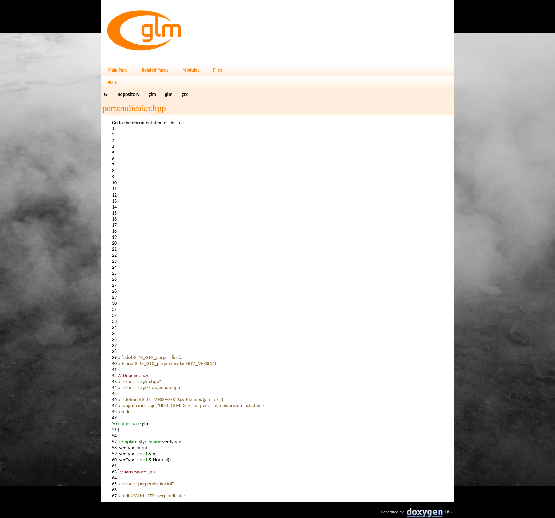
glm (152, 94)
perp (141, 448)
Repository (129, 94)
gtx (184, 94)
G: (106, 94)
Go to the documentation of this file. (148, 123)
